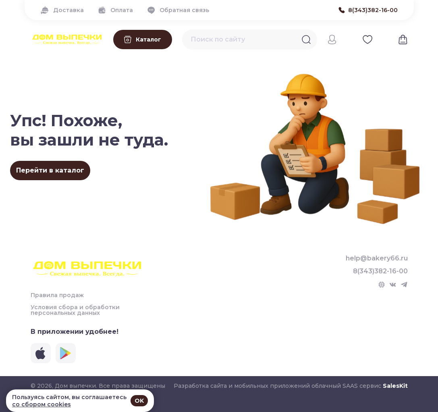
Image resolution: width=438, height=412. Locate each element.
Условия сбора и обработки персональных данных (75, 310)
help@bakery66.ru (377, 258)
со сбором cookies (41, 404)
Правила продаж (57, 295)
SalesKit (395, 385)
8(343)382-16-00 (380, 271)
